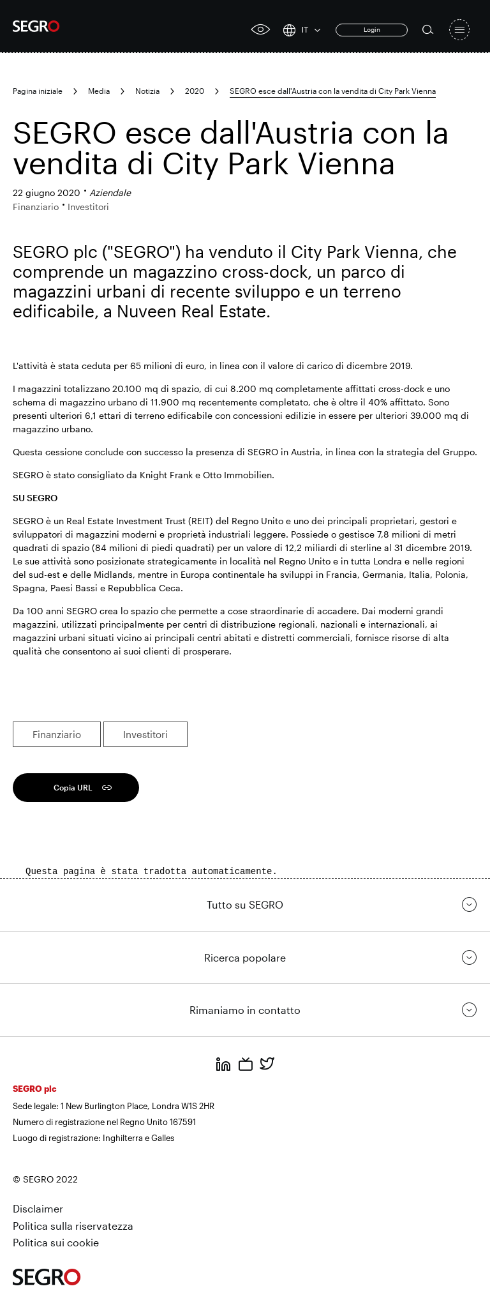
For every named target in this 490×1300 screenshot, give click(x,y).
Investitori (145, 734)
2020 (194, 90)
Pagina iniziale (38, 90)
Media (99, 90)
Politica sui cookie (56, 1242)
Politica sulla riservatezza (73, 1226)
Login (372, 29)
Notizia (147, 90)
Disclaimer (38, 1208)
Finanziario (57, 734)
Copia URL (73, 787)
